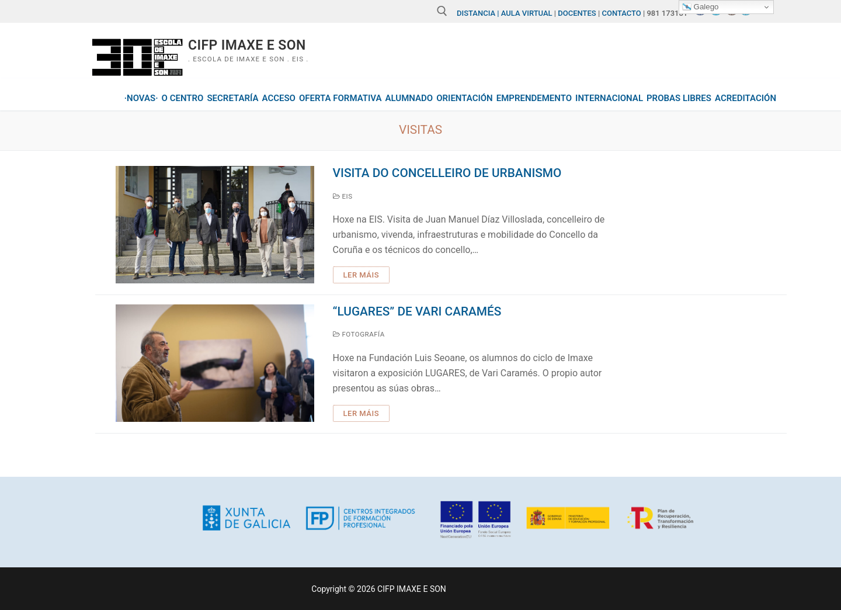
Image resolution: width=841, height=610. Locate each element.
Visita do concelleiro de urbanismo (447, 173)
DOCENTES (577, 13)
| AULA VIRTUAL (524, 13)
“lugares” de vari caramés (417, 311)
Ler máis (361, 275)
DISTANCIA (476, 13)
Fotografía (359, 334)
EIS (343, 196)
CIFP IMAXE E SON (247, 45)
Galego (700, 7)
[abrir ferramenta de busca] (442, 11)
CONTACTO (621, 13)
